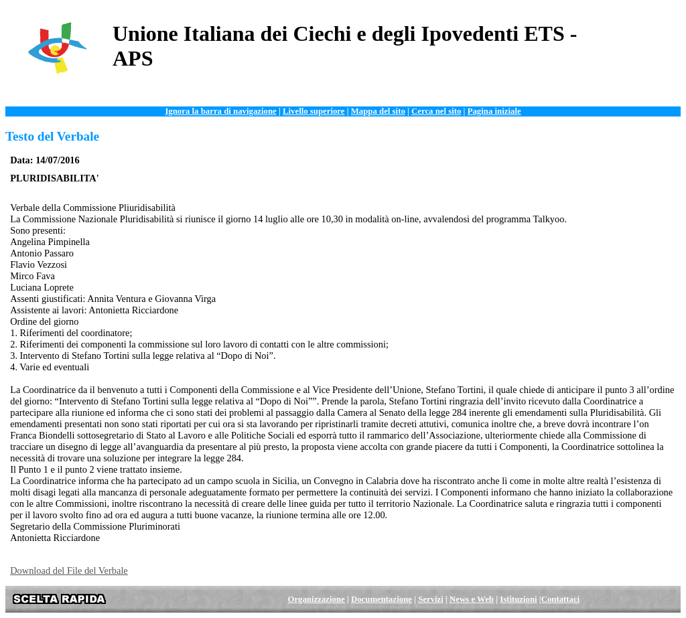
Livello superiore (314, 111)
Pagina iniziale (494, 111)
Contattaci (560, 599)
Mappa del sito (378, 111)
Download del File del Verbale (69, 570)
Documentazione (381, 599)
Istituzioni (518, 599)
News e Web (472, 599)
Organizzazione (315, 599)
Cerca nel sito (436, 111)
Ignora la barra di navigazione (220, 111)
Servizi (430, 599)
